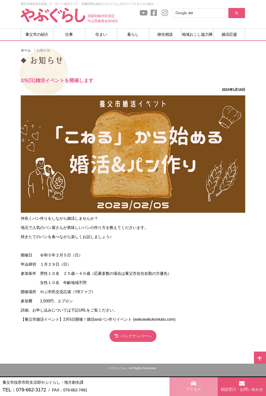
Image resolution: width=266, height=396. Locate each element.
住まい (101, 34)
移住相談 (165, 34)
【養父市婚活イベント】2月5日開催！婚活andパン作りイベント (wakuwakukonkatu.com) (98, 319)
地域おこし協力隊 (197, 34)
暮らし (133, 34)
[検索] (198, 13)
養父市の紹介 (37, 34)
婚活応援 (229, 34)
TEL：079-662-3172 (24, 389)
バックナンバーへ (136, 336)
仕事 (69, 34)
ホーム (26, 50)
